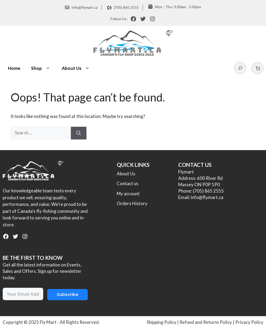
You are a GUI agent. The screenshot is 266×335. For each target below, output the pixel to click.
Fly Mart (48, 322)
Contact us (127, 183)
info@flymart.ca (85, 7)
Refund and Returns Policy (206, 322)
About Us (76, 68)
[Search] (78, 133)
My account (128, 193)
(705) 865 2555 (126, 7)
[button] (48, 68)
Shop (41, 68)
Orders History (132, 203)
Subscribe (67, 294)
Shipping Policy (161, 322)
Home (14, 68)
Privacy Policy (249, 322)
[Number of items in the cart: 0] (257, 68)
